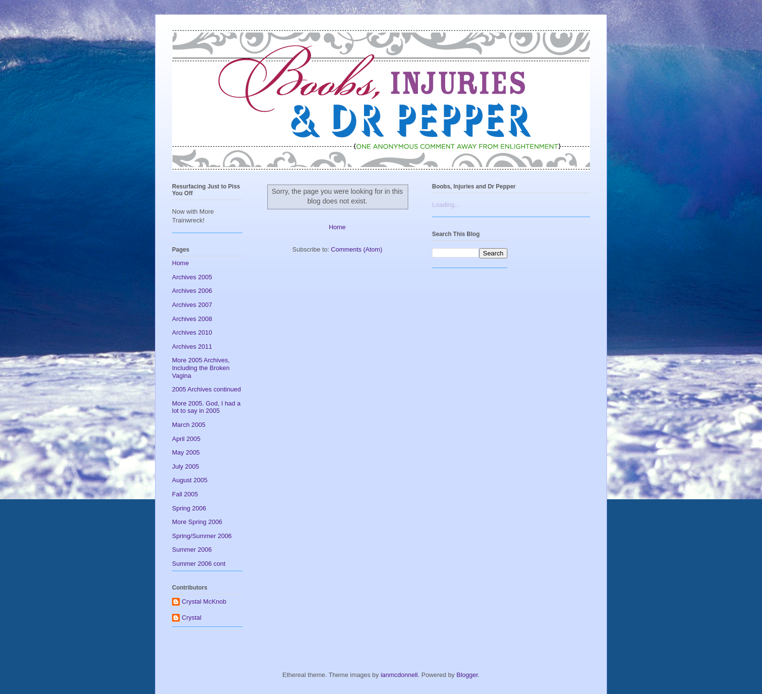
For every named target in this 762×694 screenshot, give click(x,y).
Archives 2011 (192, 346)
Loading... (446, 204)
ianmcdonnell (399, 674)
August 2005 (190, 480)
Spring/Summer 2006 (202, 536)
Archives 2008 (192, 318)
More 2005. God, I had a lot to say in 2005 (206, 407)
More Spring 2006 (197, 521)
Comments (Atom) (356, 249)
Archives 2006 (192, 290)
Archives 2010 (192, 332)
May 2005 (186, 452)
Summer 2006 (192, 549)
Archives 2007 (192, 304)
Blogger (467, 674)
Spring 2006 (189, 508)
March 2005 (189, 424)
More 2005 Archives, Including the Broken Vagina (201, 367)
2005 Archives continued (206, 389)
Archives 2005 (192, 277)
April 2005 (186, 438)
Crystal (191, 617)
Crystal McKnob (204, 601)
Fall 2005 (185, 494)
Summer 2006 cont (198, 563)
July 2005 (185, 466)
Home (337, 227)
